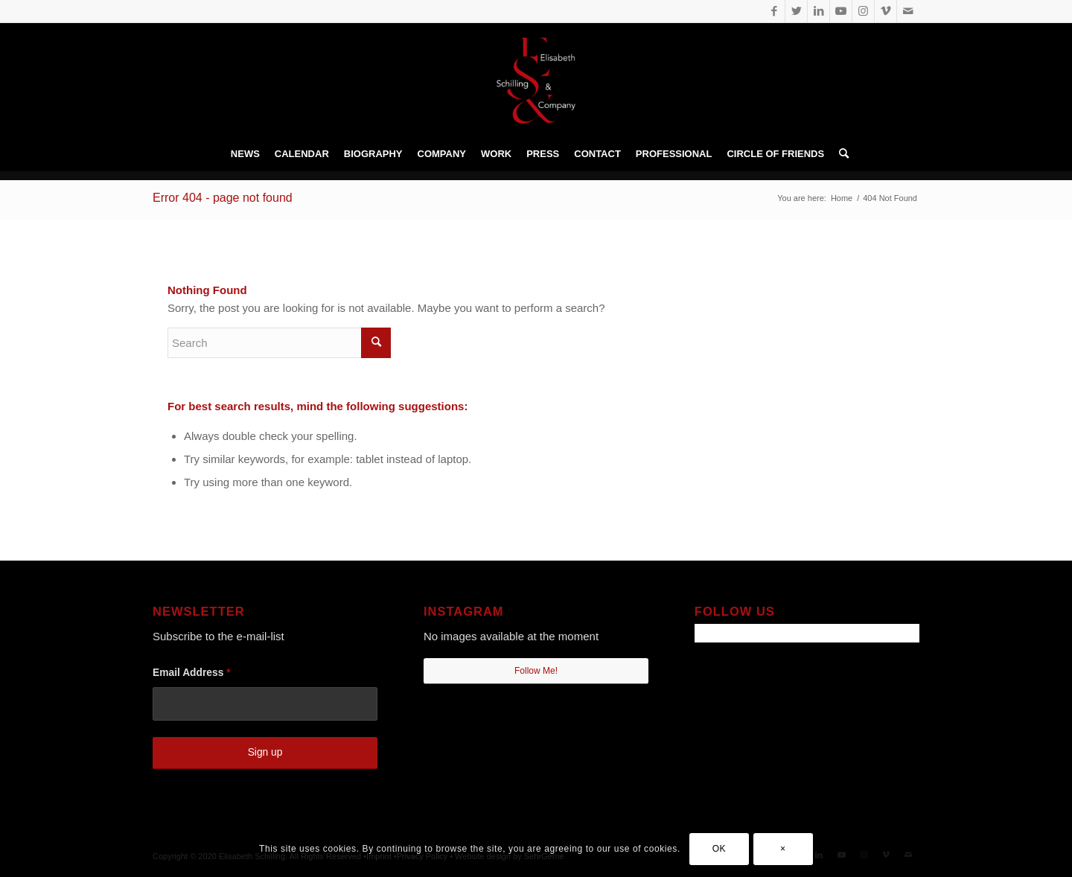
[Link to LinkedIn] (818, 11)
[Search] (840, 154)
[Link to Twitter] (796, 11)
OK (719, 848)
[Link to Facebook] (774, 11)
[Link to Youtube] (841, 11)
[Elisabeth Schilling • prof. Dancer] (536, 80)
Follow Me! (536, 671)
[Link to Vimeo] (885, 11)
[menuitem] (245, 154)
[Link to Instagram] (863, 11)
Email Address (192, 672)
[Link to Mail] (908, 11)
